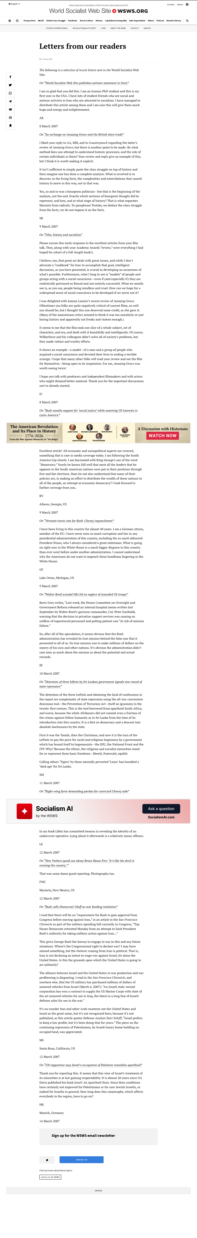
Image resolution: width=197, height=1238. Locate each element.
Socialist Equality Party (84, 28)
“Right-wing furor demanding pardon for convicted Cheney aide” (86, 791)
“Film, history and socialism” (63, 235)
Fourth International (57, 28)
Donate (147, 28)
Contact (170, 4)
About (180, 4)
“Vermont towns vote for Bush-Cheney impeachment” (79, 521)
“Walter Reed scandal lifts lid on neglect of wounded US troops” (86, 594)
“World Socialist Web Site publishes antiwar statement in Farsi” (86, 83)
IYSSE (103, 28)
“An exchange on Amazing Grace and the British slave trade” (84, 134)
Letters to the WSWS (50, 1177)
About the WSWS (118, 28)
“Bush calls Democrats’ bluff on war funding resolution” (81, 907)
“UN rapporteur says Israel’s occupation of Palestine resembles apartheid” (93, 1065)
